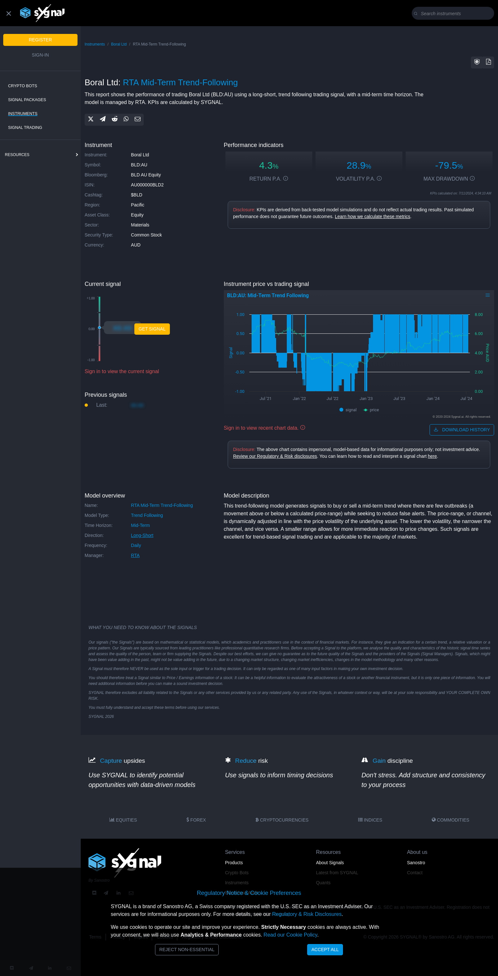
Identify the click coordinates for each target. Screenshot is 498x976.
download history (462, 429)
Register (40, 39)
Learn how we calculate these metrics (372, 216)
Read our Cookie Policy (290, 935)
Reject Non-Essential (186, 949)
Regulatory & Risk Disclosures (306, 914)
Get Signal (152, 328)
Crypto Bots (22, 86)
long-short (142, 535)
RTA (135, 555)
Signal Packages (27, 100)
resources (17, 154)
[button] (477, 62)
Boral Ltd (119, 44)
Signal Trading (25, 127)
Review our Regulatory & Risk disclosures (275, 456)
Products (234, 862)
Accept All (325, 949)
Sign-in (40, 55)
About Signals (330, 862)
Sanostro (416, 862)
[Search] (454, 13)
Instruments (22, 113)
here (432, 456)
